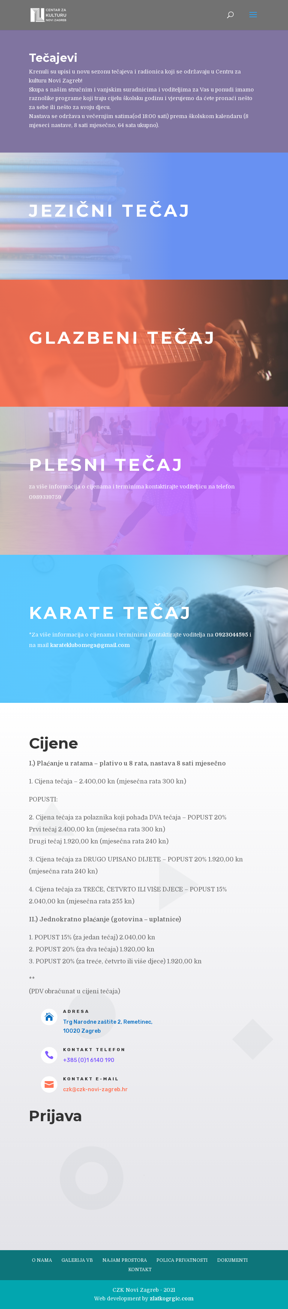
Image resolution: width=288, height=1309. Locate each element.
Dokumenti (232, 1260)
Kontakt (140, 1269)
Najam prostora (124, 1260)
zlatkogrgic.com (172, 1299)
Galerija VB (77, 1260)
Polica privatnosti (182, 1260)
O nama (42, 1260)
